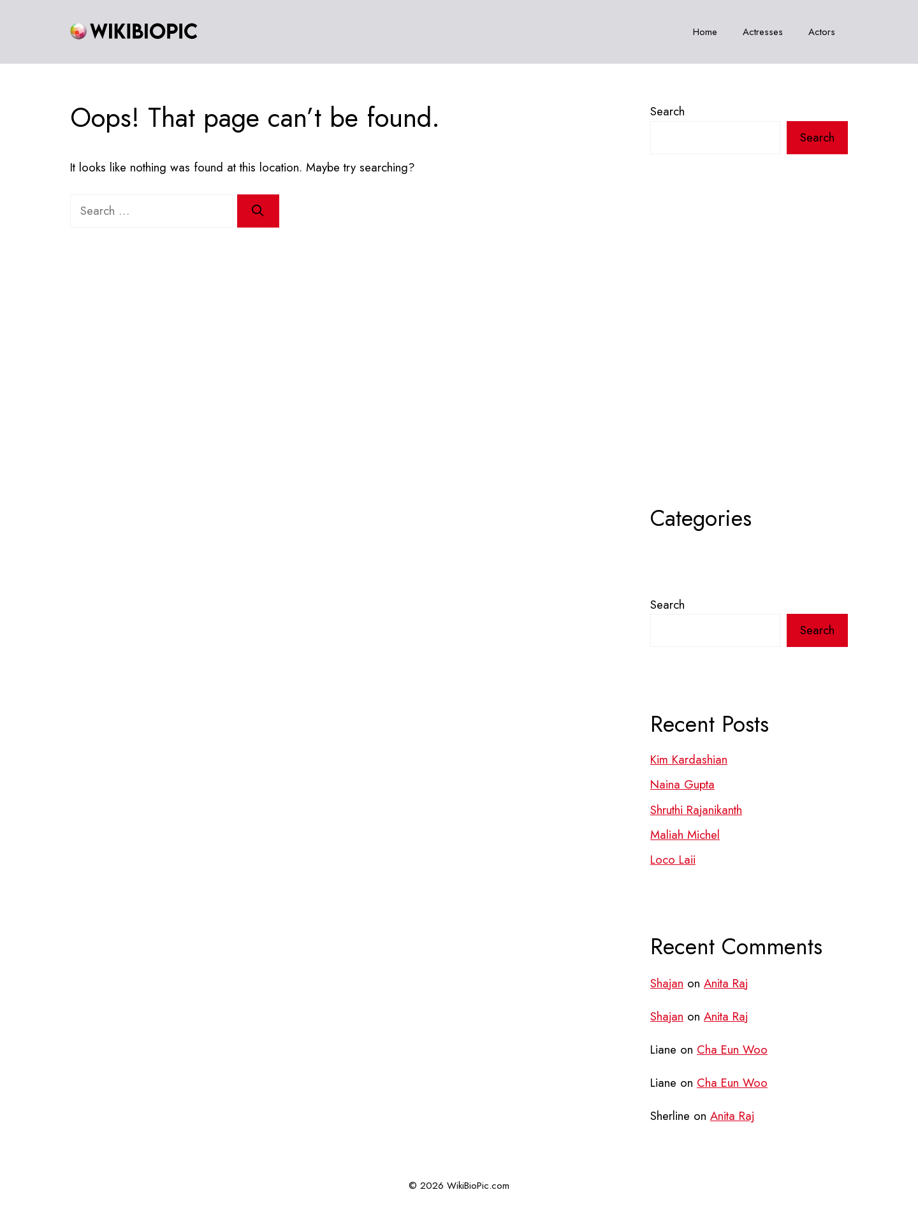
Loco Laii (673, 859)
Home (705, 32)
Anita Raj (726, 983)
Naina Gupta (682, 784)
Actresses (763, 32)
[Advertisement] (749, 361)
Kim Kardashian (688, 759)
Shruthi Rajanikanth (696, 809)
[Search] (258, 211)
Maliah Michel (685, 834)
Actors (821, 32)
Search (667, 111)
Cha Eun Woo (732, 1049)
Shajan (666, 983)
